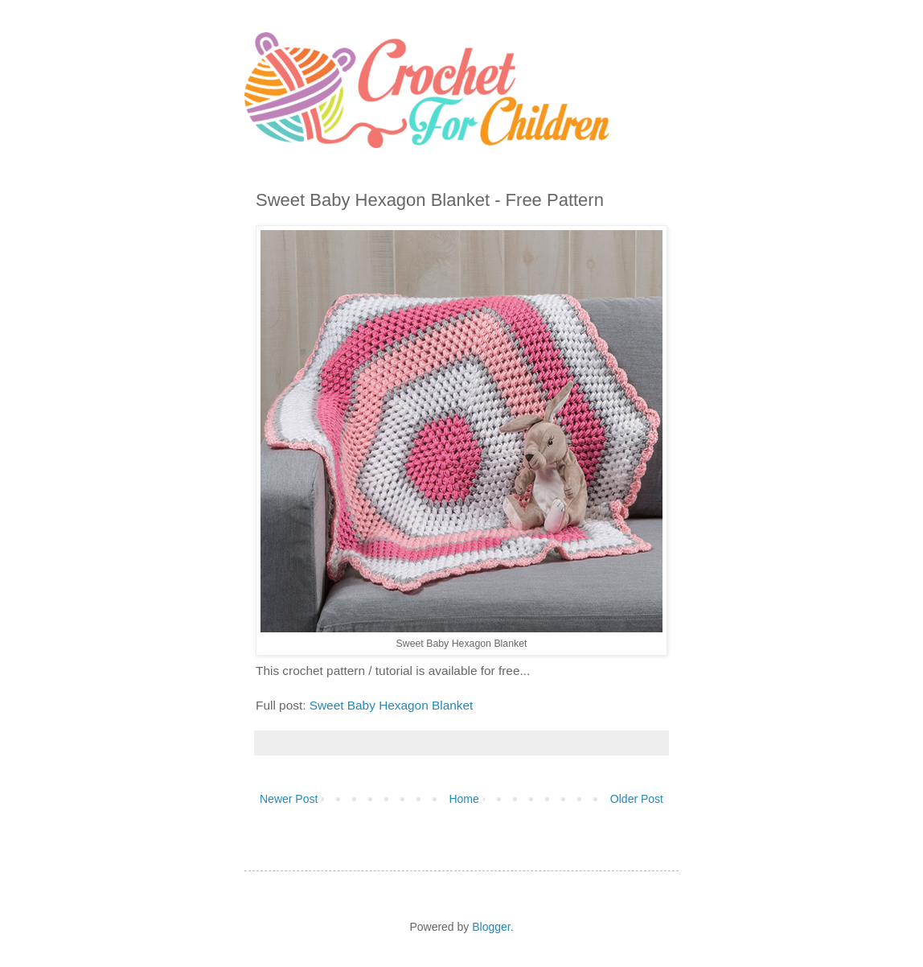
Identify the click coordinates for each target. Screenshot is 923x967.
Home (463, 798)
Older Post (636, 798)
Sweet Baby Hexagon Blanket (392, 705)
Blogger (491, 926)
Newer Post (289, 798)
